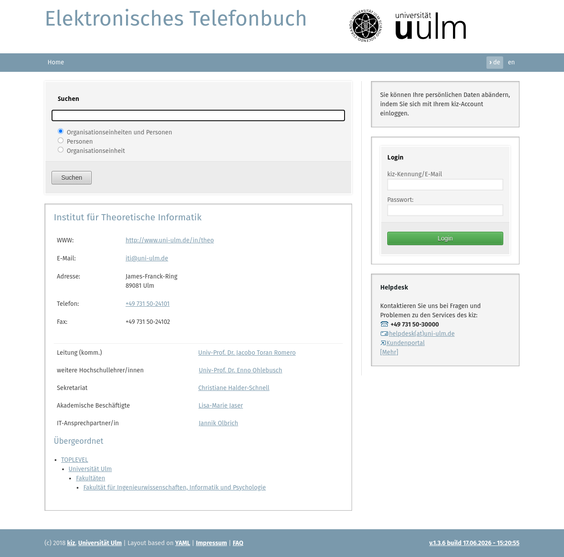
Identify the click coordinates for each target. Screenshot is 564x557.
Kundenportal (402, 343)
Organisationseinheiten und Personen (119, 132)
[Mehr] (389, 352)
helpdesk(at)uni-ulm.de (417, 334)
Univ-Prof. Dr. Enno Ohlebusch (240, 370)
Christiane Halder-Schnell (234, 388)
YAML (182, 543)
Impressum (211, 543)
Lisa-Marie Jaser (220, 405)
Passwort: (400, 200)
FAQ (238, 543)
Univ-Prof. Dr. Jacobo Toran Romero (247, 352)
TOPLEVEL (74, 460)
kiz (71, 543)
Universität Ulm (90, 469)
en (511, 62)
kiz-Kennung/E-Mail (414, 174)
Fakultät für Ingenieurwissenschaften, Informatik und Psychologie (174, 487)
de (495, 62)
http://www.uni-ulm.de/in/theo (170, 240)
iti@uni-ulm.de (147, 258)
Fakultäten (90, 478)
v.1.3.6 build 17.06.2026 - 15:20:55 (474, 543)
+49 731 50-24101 (148, 304)
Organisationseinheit (96, 150)
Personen (80, 141)
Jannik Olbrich (218, 423)
